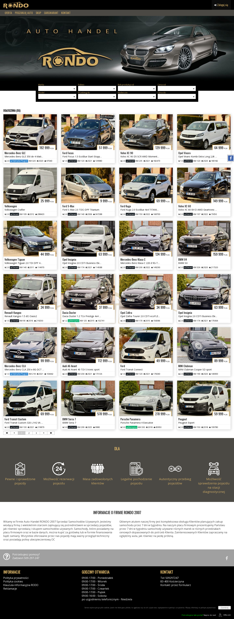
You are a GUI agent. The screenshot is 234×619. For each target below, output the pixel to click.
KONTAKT (66, 13)
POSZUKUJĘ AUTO (24, 13)
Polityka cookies (13, 581)
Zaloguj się (221, 5)
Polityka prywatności (15, 578)
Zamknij (224, 607)
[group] (117, 48)
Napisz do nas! (199, 615)
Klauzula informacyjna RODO (20, 585)
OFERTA (8, 13)
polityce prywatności (208, 607)
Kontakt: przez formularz (175, 585)
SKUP (38, 13)
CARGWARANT (51, 13)
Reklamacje (10, 588)
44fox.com (224, 615)
